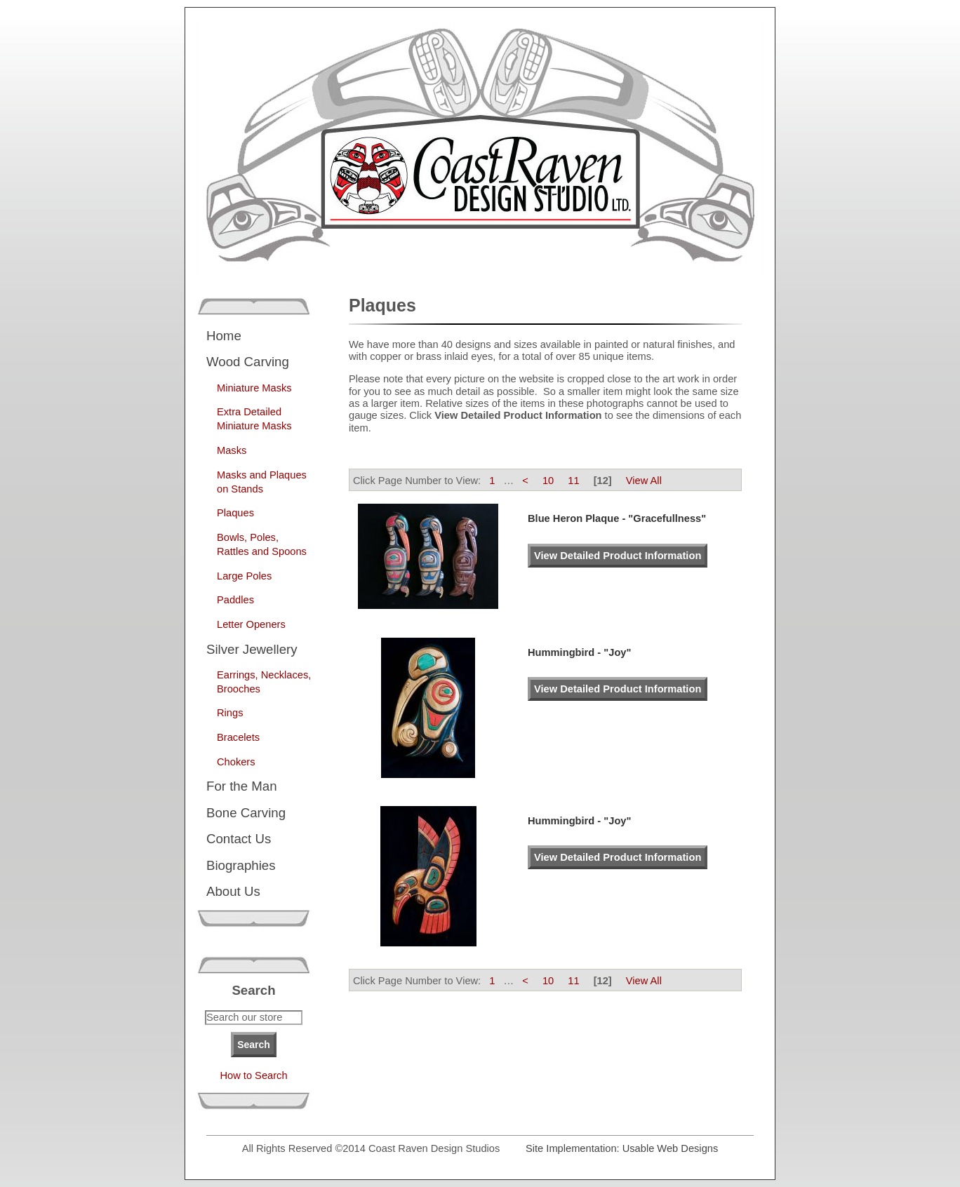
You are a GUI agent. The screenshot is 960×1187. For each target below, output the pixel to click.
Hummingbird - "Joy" (579, 652)
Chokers (236, 761)
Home (223, 335)
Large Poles (244, 576)
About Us (233, 891)
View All (644, 480)
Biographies (241, 865)
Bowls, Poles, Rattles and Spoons (262, 544)
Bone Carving (246, 812)
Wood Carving (247, 361)
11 (573, 480)
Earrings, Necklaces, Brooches (264, 682)
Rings (230, 712)
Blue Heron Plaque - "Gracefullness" (617, 518)
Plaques (235, 512)
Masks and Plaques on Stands (262, 482)
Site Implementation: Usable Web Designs (622, 1148)
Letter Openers (251, 624)
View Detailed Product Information (617, 555)
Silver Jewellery (252, 649)
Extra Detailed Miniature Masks (254, 418)
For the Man (241, 786)
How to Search (253, 1075)
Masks (231, 450)
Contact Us (238, 838)
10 (548, 480)
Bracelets (238, 737)
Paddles (235, 599)
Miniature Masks (254, 388)
